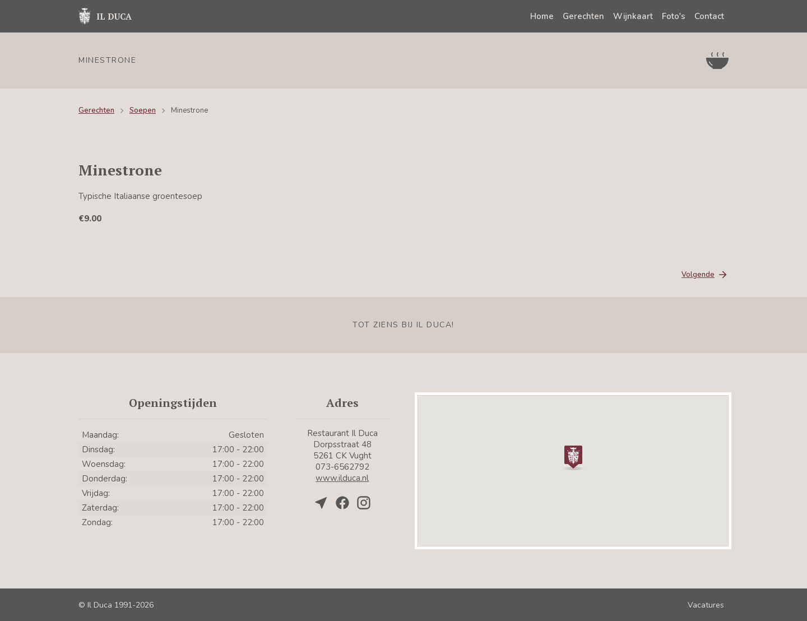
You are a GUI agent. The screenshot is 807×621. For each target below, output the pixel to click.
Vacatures (706, 605)
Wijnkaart (633, 16)
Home (542, 16)
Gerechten (583, 16)
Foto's (673, 16)
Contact (709, 16)
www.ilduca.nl (342, 478)
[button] (573, 457)
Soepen (142, 110)
